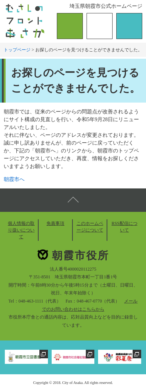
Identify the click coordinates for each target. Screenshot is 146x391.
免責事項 (55, 223)
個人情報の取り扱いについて (21, 230)
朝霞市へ (14, 179)
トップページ (17, 49)
